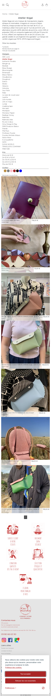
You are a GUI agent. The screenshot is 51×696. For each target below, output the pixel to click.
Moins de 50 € (7, 155)
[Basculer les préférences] (10, 688)
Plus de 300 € (7, 164)
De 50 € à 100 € (8, 157)
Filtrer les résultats (9, 43)
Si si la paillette (7, 140)
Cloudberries (7, 77)
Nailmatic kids (7, 120)
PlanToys (5, 131)
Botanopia (6, 73)
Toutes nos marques (7, 648)
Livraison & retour (6, 651)
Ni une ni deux (7, 122)
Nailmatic (5, 117)
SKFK (4, 142)
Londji (4, 104)
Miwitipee (6, 111)
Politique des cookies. (13, 667)
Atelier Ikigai (7, 59)
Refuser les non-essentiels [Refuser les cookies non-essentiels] (25, 681)
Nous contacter (6, 653)
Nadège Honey (8, 115)
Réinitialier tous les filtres (9, 175)
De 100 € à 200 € (9, 160)
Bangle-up (6, 64)
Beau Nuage (7, 68)
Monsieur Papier (8, 113)
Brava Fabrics (7, 75)
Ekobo (4, 84)
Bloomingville (7, 70)
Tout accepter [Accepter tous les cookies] (25, 674)
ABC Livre (6, 57)
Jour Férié (6, 90)
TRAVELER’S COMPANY (11, 147)
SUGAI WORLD (8, 144)
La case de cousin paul (10, 95)
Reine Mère (6, 138)
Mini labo (5, 108)
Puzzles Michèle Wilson (11, 135)
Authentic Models (9, 61)
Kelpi (4, 93)
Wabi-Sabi (6, 149)
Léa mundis (6, 99)
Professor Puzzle (8, 133)
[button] (3, 5)
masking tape (7, 106)
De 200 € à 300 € (9, 162)
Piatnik (4, 129)
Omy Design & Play (9, 124)
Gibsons (5, 86)
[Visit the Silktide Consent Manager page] (43, 688)
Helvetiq (5, 88)
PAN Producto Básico (10, 126)
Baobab (5, 66)
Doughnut (6, 79)
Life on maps (7, 102)
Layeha (5, 97)
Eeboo (4, 82)
